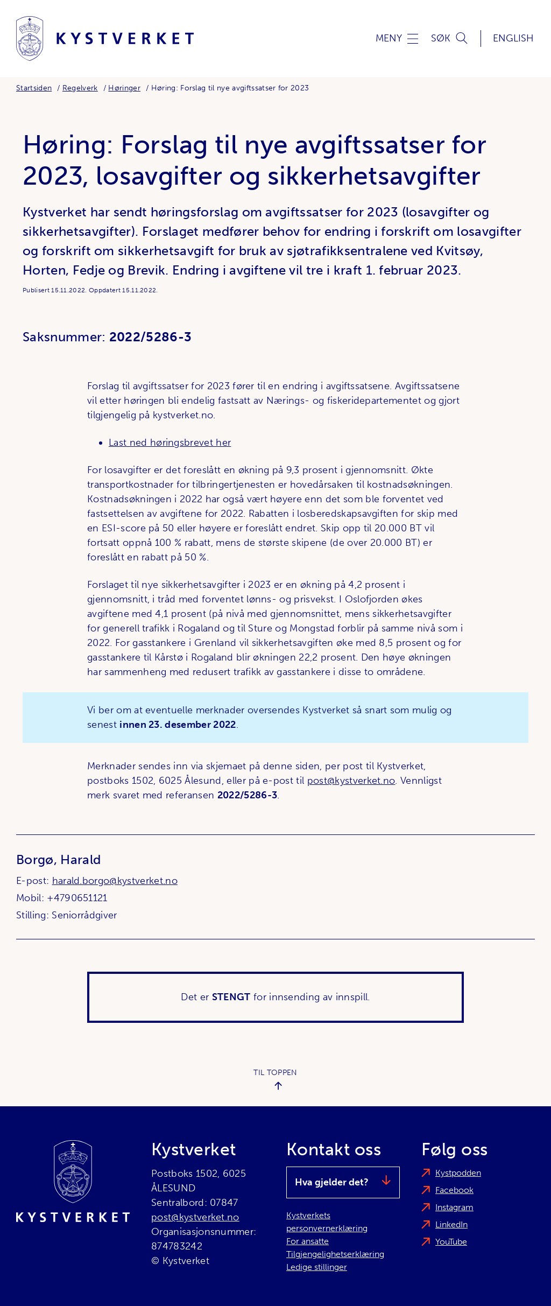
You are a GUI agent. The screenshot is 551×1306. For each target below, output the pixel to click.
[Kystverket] (105, 38)
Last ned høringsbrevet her (170, 442)
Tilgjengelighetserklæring (335, 1254)
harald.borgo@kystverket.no (115, 881)
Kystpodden (458, 1173)
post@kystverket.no (351, 781)
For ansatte (307, 1241)
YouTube (451, 1242)
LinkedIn (451, 1224)
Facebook (454, 1190)
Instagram (454, 1207)
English (513, 38)
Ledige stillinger (316, 1267)
